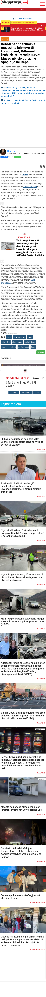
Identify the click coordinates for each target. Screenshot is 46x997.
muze (30, 337)
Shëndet (14, 392)
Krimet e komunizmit (9, 347)
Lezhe (33, 347)
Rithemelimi (6, 342)
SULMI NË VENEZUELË (23, 19)
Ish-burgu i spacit (19, 337)
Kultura (5, 39)
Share (4, 157)
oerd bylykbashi (30, 342)
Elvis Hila (11, 151)
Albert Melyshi (30, 186)
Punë (37, 392)
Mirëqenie (26, 392)
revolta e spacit (23, 347)
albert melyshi (17, 342)
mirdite (9, 337)
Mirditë (25, 174)
